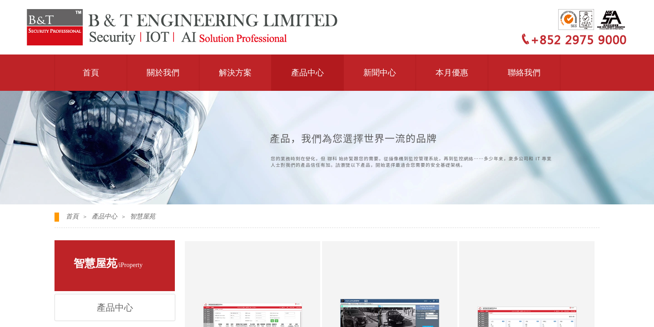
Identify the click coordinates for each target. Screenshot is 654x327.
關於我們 (163, 72)
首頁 (91, 72)
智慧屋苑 (142, 216)
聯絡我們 (524, 72)
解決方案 (235, 72)
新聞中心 (379, 72)
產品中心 (307, 72)
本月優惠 (452, 72)
